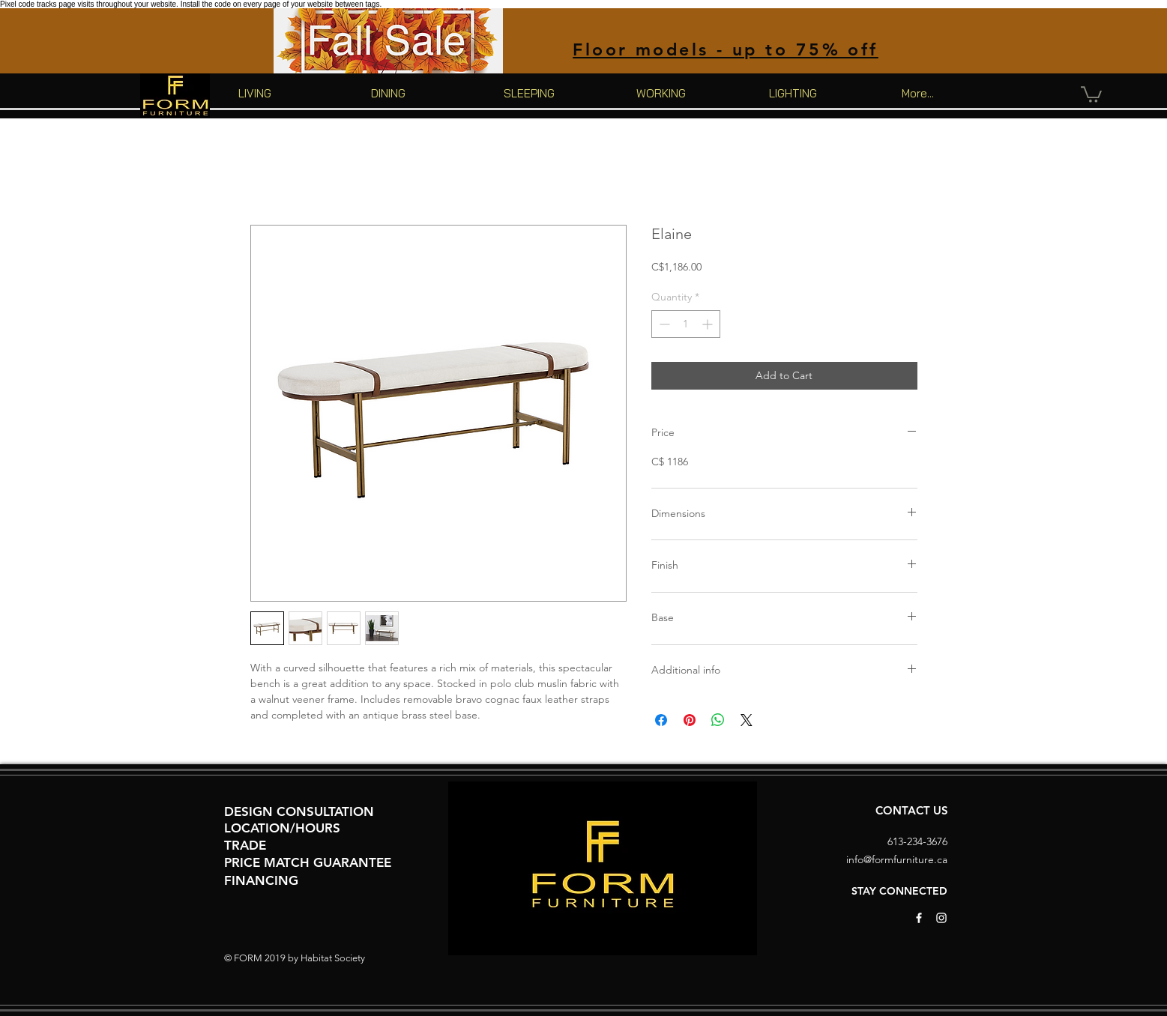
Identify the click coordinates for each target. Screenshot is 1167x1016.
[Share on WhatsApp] (718, 720)
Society (349, 958)
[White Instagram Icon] (941, 918)
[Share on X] (747, 720)
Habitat (316, 958)
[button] (1091, 94)
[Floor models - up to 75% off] (726, 49)
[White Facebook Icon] (919, 918)
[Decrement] (663, 324)
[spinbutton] (685, 324)
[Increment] (708, 324)
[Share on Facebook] (661, 720)
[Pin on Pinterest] (690, 720)
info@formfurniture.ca (896, 859)
